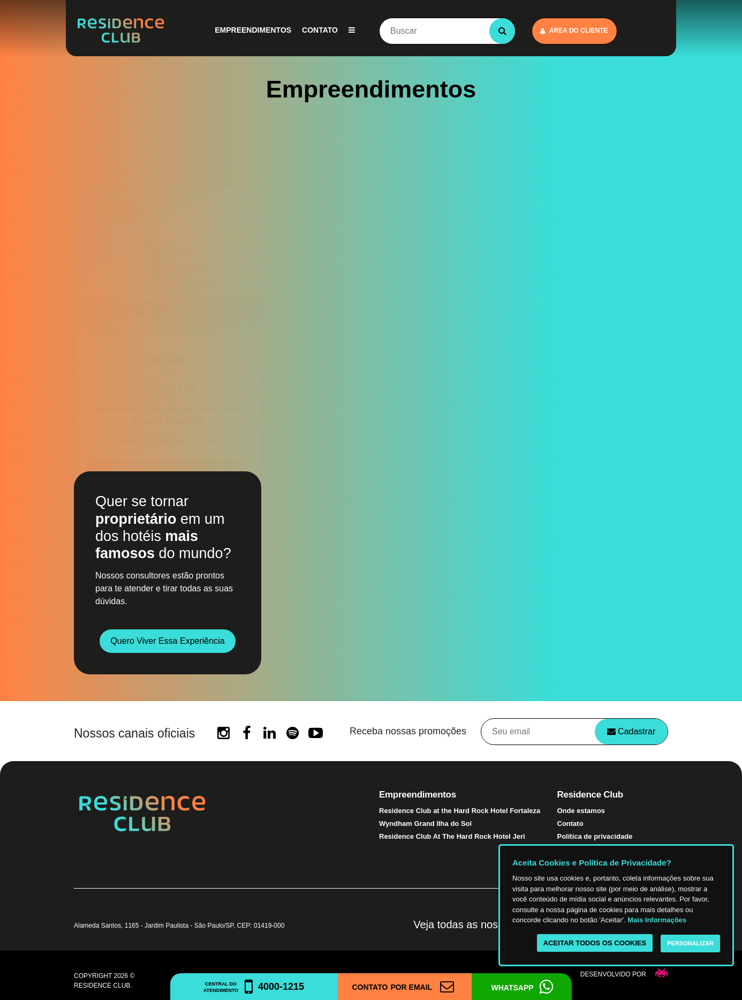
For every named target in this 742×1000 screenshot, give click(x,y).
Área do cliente (574, 30)
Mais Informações (656, 920)
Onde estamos (581, 811)
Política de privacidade (595, 836)
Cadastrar (631, 731)
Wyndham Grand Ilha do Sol (425, 823)
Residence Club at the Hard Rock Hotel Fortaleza (459, 811)
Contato (320, 30)
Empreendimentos (253, 30)
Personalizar (690, 943)
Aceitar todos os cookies (594, 943)
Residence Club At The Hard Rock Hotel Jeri (452, 836)
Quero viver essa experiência (167, 640)
